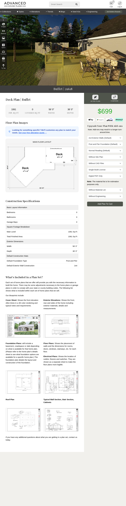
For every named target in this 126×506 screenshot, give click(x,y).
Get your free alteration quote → (33, 133)
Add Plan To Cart (105, 204)
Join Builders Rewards (113, 11)
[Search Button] (76, 4)
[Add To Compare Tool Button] (114, 97)
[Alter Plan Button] (95, 97)
